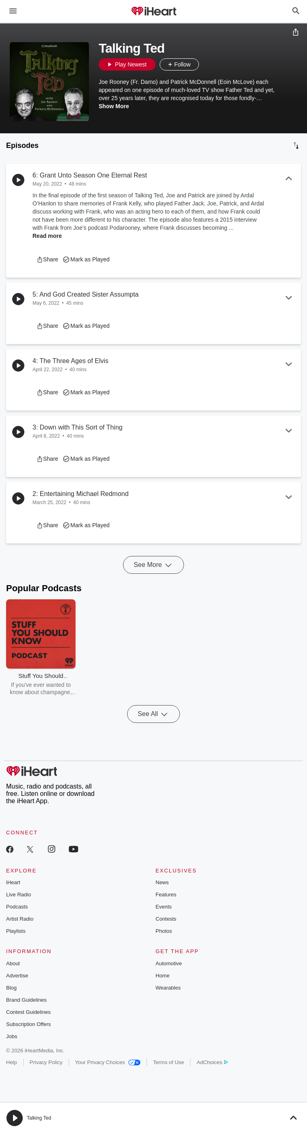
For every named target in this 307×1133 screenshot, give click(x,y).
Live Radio (18, 894)
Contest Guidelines (28, 1012)
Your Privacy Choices (108, 1062)
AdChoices (212, 1062)
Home (163, 976)
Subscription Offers (28, 1024)
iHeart (13, 882)
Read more (47, 236)
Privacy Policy (46, 1062)
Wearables (168, 988)
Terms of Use (168, 1062)
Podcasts (17, 907)
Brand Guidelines (26, 1000)
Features (166, 894)
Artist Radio (19, 919)
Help (11, 1062)
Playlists (16, 931)
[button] (207, 64)
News (162, 882)
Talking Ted (39, 1118)
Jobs (11, 1036)
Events (164, 907)
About (13, 963)
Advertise (17, 976)
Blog (11, 988)
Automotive (169, 963)
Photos (164, 931)
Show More (114, 106)
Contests (166, 919)
